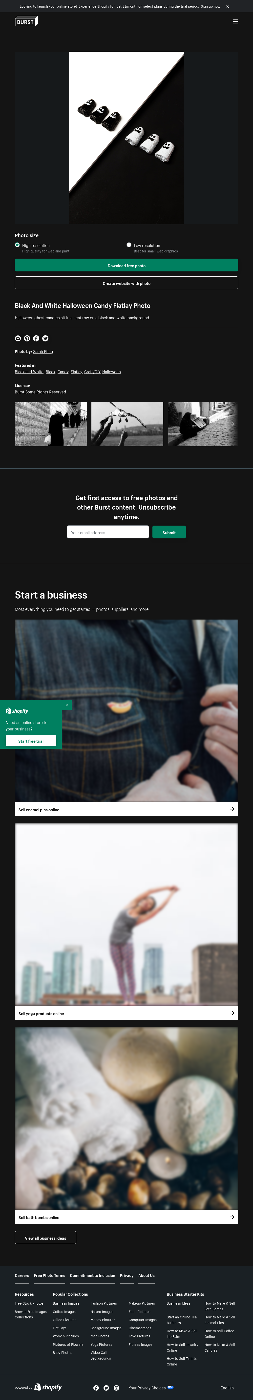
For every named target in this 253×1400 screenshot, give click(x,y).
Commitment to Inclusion (92, 1275)
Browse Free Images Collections (31, 1314)
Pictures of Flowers (68, 1344)
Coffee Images (64, 1311)
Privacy (127, 1275)
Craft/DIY (92, 371)
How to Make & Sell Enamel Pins (220, 1319)
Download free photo (127, 265)
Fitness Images (140, 1344)
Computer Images (143, 1319)
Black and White (29, 371)
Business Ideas (178, 1303)
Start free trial (30, 740)
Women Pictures (66, 1335)
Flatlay (76, 371)
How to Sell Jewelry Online (182, 1347)
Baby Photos (62, 1352)
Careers (22, 1275)
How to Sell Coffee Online (219, 1333)
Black (50, 371)
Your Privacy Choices (151, 1387)
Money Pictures (103, 1319)
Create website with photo (126, 283)
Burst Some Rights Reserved (40, 391)
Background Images (106, 1327)
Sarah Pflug (43, 351)
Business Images (66, 1303)
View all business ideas (45, 1237)
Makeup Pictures (142, 1303)
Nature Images (102, 1311)
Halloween (111, 371)
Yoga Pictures (101, 1344)
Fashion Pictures (104, 1303)
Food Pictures (139, 1311)
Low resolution (147, 245)
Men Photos (100, 1335)
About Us (146, 1275)
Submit (169, 532)
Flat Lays (59, 1327)
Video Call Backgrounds (101, 1355)
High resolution (36, 245)
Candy (63, 371)
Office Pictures (64, 1319)
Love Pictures (139, 1335)
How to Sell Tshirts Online (182, 1360)
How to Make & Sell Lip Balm (182, 1333)
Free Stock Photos (29, 1303)
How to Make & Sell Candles (220, 1347)
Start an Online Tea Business (182, 1319)
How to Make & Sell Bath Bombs (220, 1305)
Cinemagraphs (140, 1327)
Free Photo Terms (49, 1275)
